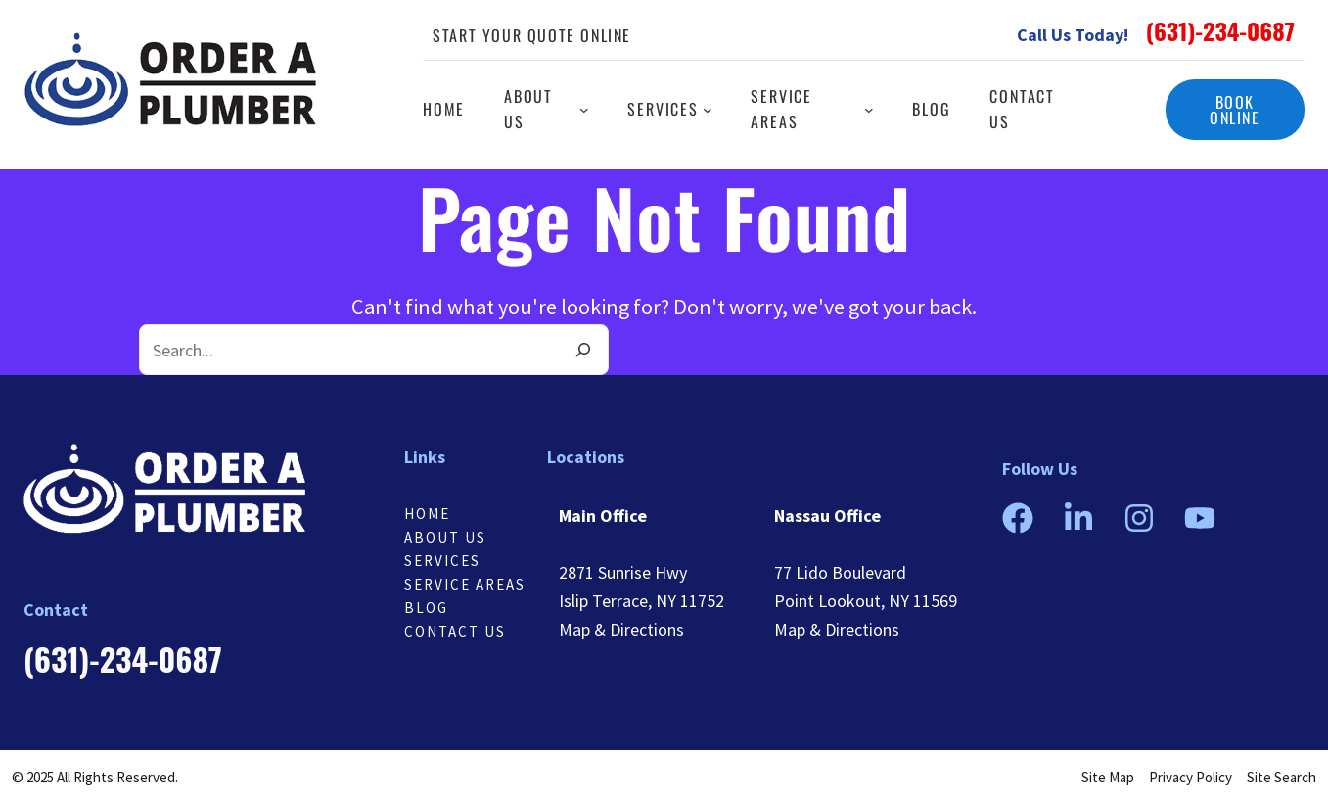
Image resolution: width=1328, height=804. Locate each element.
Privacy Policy (1190, 777)
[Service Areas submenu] (869, 110)
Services (442, 560)
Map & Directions (621, 629)
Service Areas (465, 584)
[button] (1235, 109)
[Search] (583, 349)
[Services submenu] (707, 110)
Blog (426, 607)
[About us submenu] (584, 110)
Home (427, 513)
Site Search (1281, 777)
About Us (445, 537)
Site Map (1107, 777)
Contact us (455, 631)
